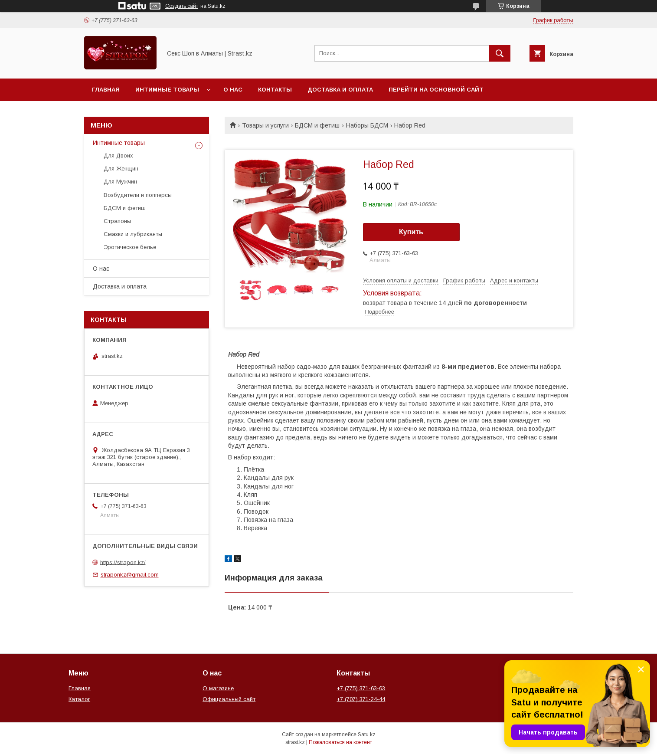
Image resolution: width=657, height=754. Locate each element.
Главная (106, 89)
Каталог (79, 699)
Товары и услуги (265, 125)
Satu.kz (367, 734)
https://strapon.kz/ (123, 562)
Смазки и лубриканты (133, 234)
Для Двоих (118, 155)
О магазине (218, 688)
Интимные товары (167, 89)
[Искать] (499, 53)
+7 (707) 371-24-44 (361, 699)
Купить (411, 232)
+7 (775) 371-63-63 (361, 688)
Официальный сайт (229, 699)
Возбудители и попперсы (138, 195)
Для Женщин (121, 168)
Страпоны (117, 221)
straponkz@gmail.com (130, 574)
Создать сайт (181, 6)
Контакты (275, 89)
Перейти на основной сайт (436, 89)
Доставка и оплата (340, 89)
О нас (232, 89)
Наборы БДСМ (367, 125)
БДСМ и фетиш (317, 125)
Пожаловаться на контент (340, 742)
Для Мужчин (120, 181)
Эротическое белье (130, 247)
